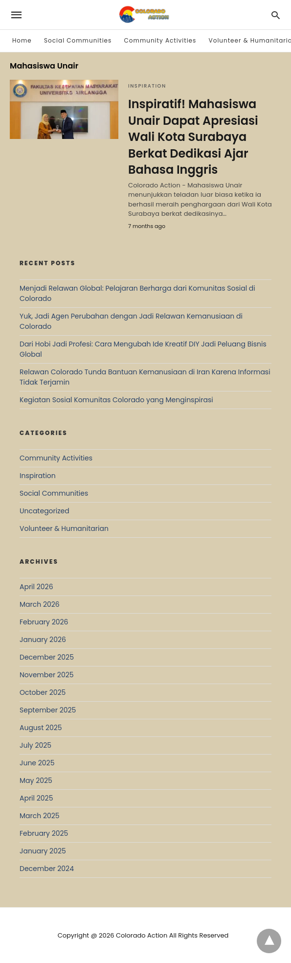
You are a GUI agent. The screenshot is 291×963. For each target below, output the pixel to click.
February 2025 (44, 833)
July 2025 (35, 745)
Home (22, 40)
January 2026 (43, 639)
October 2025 (43, 692)
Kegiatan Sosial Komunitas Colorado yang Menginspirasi (116, 400)
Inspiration (147, 86)
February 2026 (44, 622)
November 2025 (47, 675)
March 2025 (40, 816)
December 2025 (47, 657)
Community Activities (160, 40)
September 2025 (48, 710)
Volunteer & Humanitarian (64, 528)
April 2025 (36, 798)
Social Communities (78, 40)
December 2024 (47, 868)
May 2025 (36, 780)
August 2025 (41, 728)
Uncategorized (44, 511)
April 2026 (36, 587)
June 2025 (37, 763)
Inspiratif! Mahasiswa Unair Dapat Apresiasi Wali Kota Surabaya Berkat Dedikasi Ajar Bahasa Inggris (193, 137)
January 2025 (43, 851)
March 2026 (40, 604)
